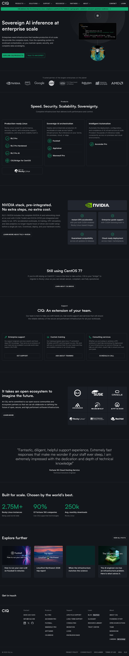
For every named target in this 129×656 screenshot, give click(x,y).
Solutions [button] (34, 4)
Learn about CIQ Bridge (64, 286)
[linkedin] (24, 623)
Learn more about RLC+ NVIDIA (16, 234)
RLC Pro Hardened (16, 146)
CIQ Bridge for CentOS (18, 161)
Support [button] (48, 4)
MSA (120, 652)
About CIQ (114, 615)
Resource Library (95, 623)
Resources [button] (61, 4)
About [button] (87, 4)
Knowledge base (73, 635)
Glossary (92, 619)
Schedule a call (106, 356)
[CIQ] (5, 3)
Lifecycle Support (74, 615)
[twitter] (29, 623)
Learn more (8, 415)
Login (123, 3)
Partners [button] (75, 4)
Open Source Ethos (117, 623)
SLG (125, 652)
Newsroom (114, 631)
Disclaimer (98, 652)
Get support (22, 356)
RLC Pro (11, 138)
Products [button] (20, 4)
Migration (71, 627)
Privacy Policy (72, 652)
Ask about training (64, 356)
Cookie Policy (86, 652)
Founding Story (116, 619)
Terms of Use (110, 652)
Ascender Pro (98, 144)
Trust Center (93, 627)
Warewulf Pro (56, 156)
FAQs (111, 635)
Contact (113, 3)
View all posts (120, 538)
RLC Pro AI (12, 153)
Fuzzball (54, 141)
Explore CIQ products (13, 55)
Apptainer (55, 148)
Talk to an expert (35, 55)
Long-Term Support (75, 619)
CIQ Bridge (49, 635)
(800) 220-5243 (29, 615)
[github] (32, 623)
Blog (94, 615)
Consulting (71, 623)
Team (112, 627)
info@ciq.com (29, 619)
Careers (118, 639)
